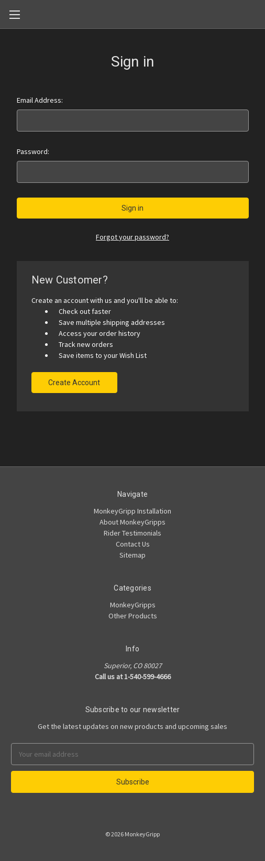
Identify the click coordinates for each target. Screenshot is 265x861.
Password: (33, 151)
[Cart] (259, 13)
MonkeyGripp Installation (132, 511)
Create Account (74, 382)
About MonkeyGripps (132, 522)
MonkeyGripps (133, 604)
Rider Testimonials (132, 533)
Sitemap (132, 555)
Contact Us (133, 544)
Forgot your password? (132, 237)
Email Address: (40, 100)
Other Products (132, 615)
